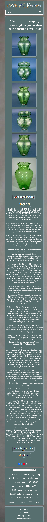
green (30, 501)
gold (11, 477)
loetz (30, 477)
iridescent (15, 493)
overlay (38, 502)
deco (13, 497)
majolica (17, 482)
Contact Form (24, 513)
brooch (26, 475)
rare (26, 497)
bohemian (28, 494)
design (36, 490)
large (23, 478)
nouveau (32, 486)
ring (32, 475)
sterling (22, 502)
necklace (18, 478)
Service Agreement (24, 519)
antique (33, 481)
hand (20, 474)
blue (17, 502)
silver (13, 489)
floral (24, 482)
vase (21, 486)
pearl (36, 494)
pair (9, 475)
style (14, 474)
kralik (12, 482)
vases (20, 490)
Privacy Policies (24, 516)
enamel (30, 490)
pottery (37, 478)
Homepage (24, 510)
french (19, 498)
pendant (11, 502)
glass (13, 486)
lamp (38, 474)
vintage (34, 497)
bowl (25, 490)
